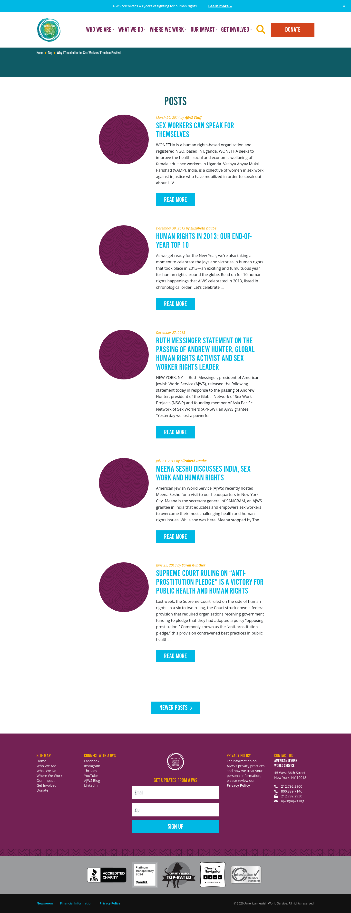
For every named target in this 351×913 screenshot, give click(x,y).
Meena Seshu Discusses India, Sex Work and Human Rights (203, 473)
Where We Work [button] (167, 30)
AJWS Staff (193, 117)
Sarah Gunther (193, 565)
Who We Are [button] (98, 30)
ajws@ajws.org (292, 801)
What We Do (46, 770)
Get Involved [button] (235, 30)
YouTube (91, 775)
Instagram (92, 766)
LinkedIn (91, 785)
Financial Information (76, 903)
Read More (175, 200)
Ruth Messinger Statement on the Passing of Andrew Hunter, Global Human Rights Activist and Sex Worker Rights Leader (205, 354)
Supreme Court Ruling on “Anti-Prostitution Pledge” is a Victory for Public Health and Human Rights (209, 582)
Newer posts (173, 708)
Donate (293, 30)
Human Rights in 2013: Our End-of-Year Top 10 (204, 241)
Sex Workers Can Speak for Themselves (195, 130)
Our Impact (46, 780)
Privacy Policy (238, 785)
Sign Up (176, 827)
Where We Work (49, 775)
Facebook (91, 761)
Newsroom (45, 903)
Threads (90, 770)
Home (40, 53)
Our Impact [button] (202, 30)
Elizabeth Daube (203, 228)
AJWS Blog (92, 780)
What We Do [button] (130, 30)
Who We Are (46, 766)
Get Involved (47, 785)
